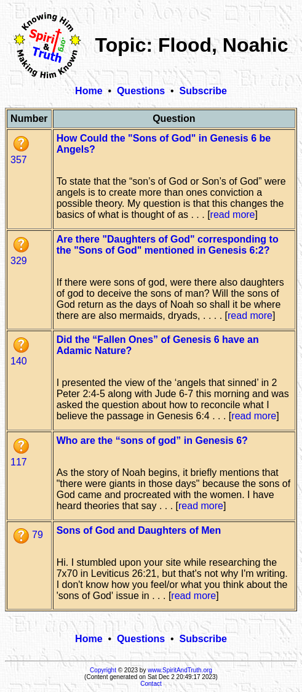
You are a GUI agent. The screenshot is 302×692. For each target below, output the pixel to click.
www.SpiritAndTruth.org (180, 670)
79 (28, 534)
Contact (150, 683)
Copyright (103, 670)
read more (232, 214)
